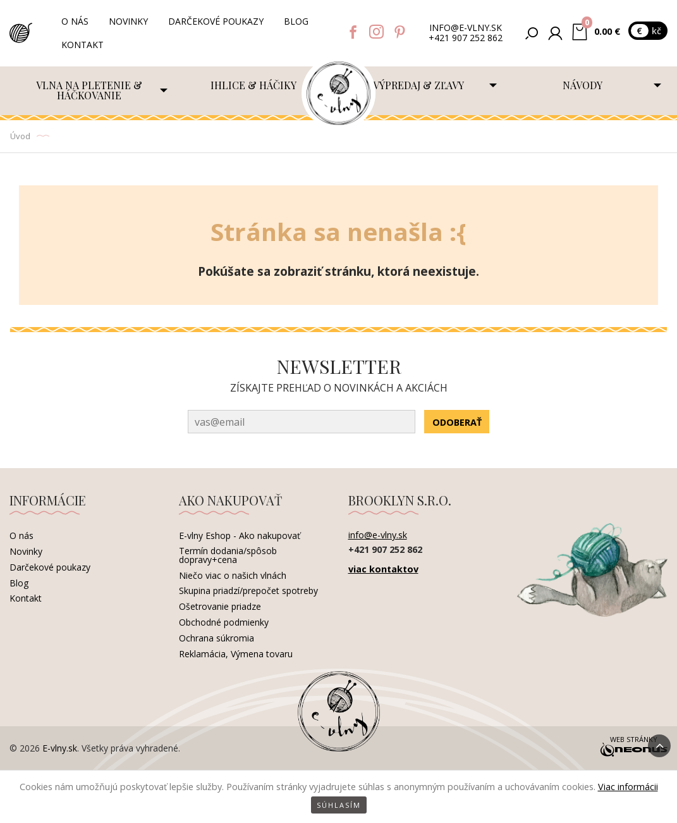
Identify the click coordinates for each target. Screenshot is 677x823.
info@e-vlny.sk (465, 28)
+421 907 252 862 (466, 38)
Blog (296, 21)
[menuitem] (91, 90)
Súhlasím (339, 805)
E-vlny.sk (59, 748)
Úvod (20, 136)
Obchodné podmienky (224, 622)
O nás (74, 21)
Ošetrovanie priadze (220, 606)
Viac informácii (628, 787)
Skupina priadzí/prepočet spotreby (248, 591)
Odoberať (457, 422)
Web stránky (633, 747)
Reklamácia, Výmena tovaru (236, 654)
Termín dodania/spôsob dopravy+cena (228, 555)
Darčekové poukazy (216, 21)
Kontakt (82, 45)
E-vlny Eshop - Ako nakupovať (239, 535)
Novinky (128, 21)
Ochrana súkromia (216, 638)
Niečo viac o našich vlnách (232, 575)
